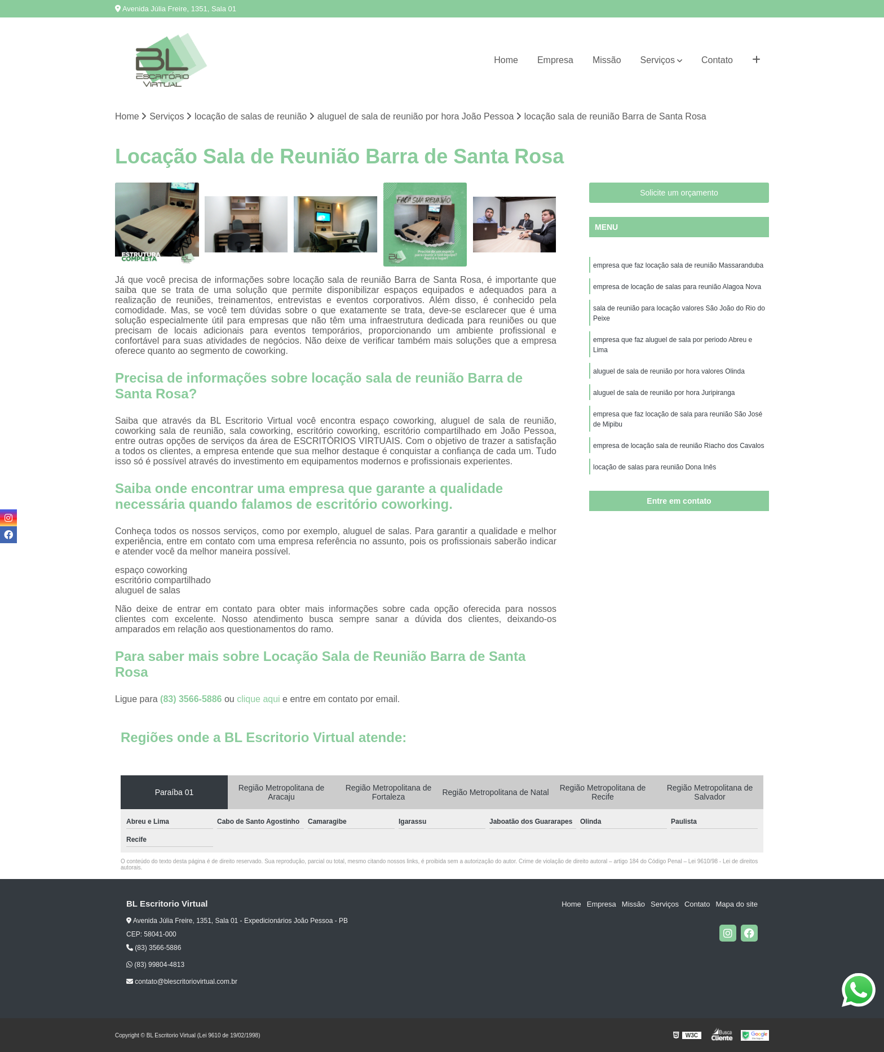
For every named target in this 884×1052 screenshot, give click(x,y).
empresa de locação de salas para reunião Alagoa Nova (677, 287)
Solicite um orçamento (679, 192)
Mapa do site (736, 904)
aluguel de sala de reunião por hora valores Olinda (669, 371)
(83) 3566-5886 (192, 699)
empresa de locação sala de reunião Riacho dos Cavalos (678, 446)
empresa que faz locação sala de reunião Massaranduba (678, 265)
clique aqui (258, 699)
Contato (717, 60)
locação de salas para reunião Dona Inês (654, 467)
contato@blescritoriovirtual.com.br (181, 982)
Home (506, 60)
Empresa (555, 60)
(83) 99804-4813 (155, 965)
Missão (607, 60)
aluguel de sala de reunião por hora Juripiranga (664, 393)
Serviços (657, 60)
